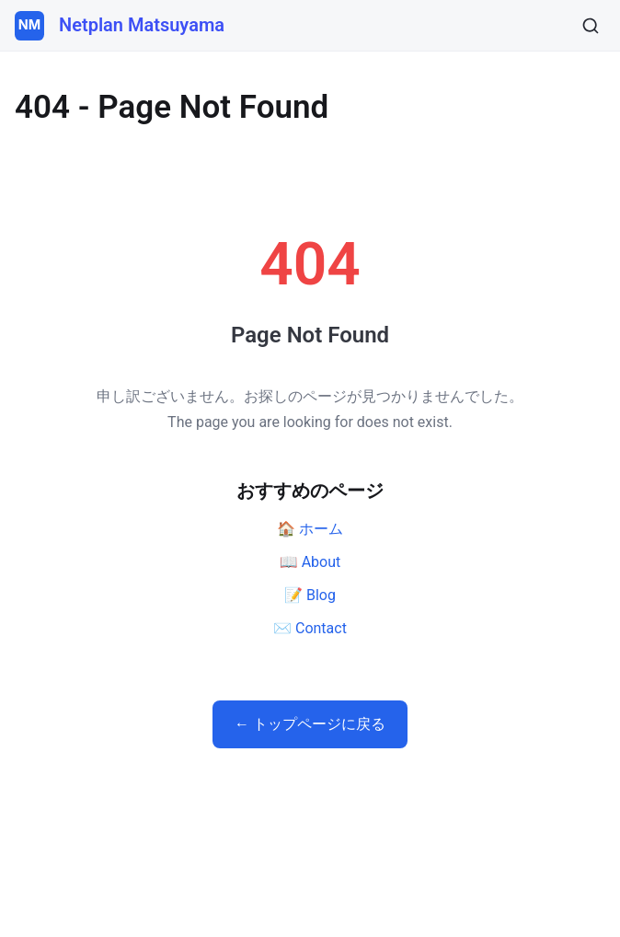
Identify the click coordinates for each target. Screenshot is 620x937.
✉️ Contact (310, 628)
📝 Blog (310, 595)
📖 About (310, 562)
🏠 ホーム (310, 529)
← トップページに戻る (310, 724)
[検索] (590, 25)
